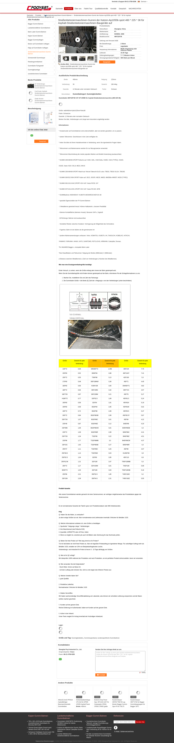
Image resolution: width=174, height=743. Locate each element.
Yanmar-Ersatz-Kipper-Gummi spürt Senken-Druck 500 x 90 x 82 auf (39, 728)
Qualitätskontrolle (101, 9)
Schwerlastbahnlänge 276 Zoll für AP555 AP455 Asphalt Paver (83, 702)
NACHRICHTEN (135, 9)
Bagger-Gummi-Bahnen (35, 24)
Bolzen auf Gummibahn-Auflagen (38, 44)
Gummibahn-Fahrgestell (36, 66)
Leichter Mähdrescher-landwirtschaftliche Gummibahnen (68, 735)
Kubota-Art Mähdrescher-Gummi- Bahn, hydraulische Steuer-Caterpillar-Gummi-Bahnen (70, 729)
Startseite (59, 9)
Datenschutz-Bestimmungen (45, 741)
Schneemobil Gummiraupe (36, 58)
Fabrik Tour (88, 9)
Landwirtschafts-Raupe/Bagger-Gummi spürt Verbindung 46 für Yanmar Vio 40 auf (98, 729)
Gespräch (122, 8)
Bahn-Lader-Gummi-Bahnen (37, 32)
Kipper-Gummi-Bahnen (35, 36)
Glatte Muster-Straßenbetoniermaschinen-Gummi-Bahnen (44, 100)
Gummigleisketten (77, 638)
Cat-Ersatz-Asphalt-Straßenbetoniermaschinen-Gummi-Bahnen (44, 93)
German (144, 1)
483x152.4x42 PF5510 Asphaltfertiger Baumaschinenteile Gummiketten (65, 703)
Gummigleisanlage (34, 70)
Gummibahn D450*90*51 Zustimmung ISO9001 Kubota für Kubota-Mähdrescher (69, 723)
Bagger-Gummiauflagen (35, 40)
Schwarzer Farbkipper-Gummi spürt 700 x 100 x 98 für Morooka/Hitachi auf (41, 733)
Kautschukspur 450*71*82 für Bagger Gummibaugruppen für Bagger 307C (137, 703)
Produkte (68, 9)
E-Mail (116, 731)
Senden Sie (140, 722)
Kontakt (113, 9)
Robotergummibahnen (35, 62)
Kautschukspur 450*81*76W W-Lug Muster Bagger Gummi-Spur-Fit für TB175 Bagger (119, 704)
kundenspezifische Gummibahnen (109, 638)
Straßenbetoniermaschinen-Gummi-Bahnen (58, 15)
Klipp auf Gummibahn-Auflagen (38, 48)
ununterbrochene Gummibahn (37, 74)
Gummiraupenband (90, 638)
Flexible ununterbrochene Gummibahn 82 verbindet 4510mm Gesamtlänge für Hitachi (99, 735)
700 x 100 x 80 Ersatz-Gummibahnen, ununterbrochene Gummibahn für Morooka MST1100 (40, 723)
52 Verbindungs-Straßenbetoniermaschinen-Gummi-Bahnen (44, 86)
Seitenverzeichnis (127, 731)
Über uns (78, 9)
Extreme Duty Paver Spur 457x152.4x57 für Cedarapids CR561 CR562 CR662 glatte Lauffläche (101, 704)
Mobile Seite (118, 734)
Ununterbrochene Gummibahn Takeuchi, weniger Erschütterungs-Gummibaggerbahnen (97, 723)
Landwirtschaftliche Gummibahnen (39, 28)
